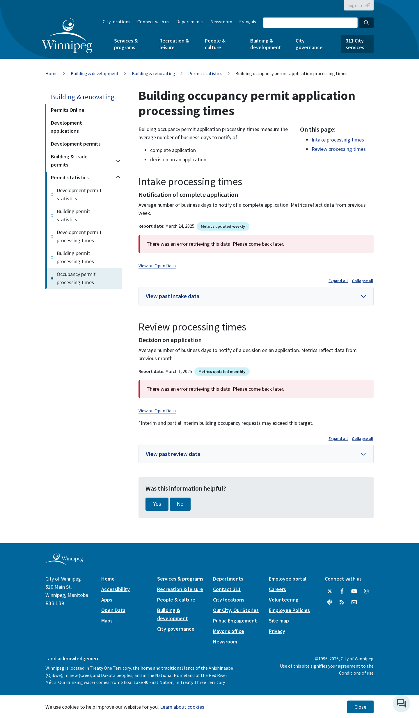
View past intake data (172, 296)
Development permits (76, 143)
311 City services (355, 44)
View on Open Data (157, 265)
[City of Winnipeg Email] (354, 602)
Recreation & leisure (174, 44)
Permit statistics (205, 73)
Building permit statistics (73, 215)
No (180, 504)
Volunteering (284, 599)
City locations (116, 21)
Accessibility (115, 589)
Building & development (265, 44)
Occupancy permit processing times (76, 278)
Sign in (355, 5)
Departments (189, 21)
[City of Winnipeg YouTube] (354, 591)
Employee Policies (289, 610)
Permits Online (67, 110)
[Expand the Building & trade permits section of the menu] (118, 160)
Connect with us (153, 21)
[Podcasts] (330, 602)
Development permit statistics (79, 194)
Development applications (66, 126)
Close (360, 707)
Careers (277, 589)
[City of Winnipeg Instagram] (366, 591)
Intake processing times (338, 139)
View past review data (173, 453)
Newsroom (221, 21)
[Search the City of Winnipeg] (310, 22)
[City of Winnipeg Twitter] (330, 591)
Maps (107, 620)
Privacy (277, 631)
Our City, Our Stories (236, 610)
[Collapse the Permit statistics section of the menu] (118, 177)
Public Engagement (235, 620)
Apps (106, 599)
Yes (157, 504)
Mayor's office (228, 631)
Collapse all (362, 280)
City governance (309, 44)
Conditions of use (356, 673)
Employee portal (287, 578)
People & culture (215, 44)
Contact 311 (227, 589)
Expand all (338, 280)
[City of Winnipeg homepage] (64, 563)
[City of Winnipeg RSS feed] (342, 602)
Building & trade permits (69, 160)
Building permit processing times (75, 257)
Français (247, 21)
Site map (279, 620)
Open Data (113, 610)
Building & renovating (153, 73)
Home (51, 73)
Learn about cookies (182, 706)
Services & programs (126, 44)
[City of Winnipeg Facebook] (342, 591)
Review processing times (339, 149)
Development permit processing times (79, 236)
